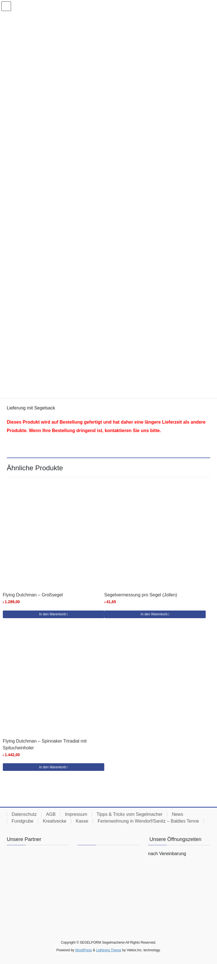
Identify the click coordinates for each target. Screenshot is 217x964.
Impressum (76, 814)
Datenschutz (24, 814)
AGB (51, 814)
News (177, 814)
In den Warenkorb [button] (52, 614)
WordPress (83, 950)
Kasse (82, 821)
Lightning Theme (108, 950)
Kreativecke (54, 821)
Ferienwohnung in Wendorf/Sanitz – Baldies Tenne (148, 821)
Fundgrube (22, 821)
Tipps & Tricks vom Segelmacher (129, 814)
